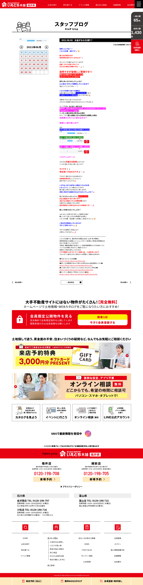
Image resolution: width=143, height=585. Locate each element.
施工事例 (50, 565)
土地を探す (51, 5)
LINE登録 (87, 561)
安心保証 (53, 552)
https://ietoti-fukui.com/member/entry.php (75, 265)
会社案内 (130, 5)
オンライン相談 (86, 556)
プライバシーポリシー (72, 486)
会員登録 (117, 538)
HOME (25, 538)
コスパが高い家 (56, 545)
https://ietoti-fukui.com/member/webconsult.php (78, 274)
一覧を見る (70, 282)
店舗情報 (116, 5)
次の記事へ (124, 282)
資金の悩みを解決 (57, 549)
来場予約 (47, 479)
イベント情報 (83, 5)
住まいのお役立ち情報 (87, 538)
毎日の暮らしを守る (57, 559)
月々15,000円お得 (57, 556)
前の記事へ (19, 282)
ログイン (117, 544)
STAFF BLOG (87, 550)
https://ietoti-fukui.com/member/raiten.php (76, 270)
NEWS (86, 544)
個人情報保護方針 (118, 550)
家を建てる (67, 5)
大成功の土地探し (56, 542)
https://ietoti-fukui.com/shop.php (72, 261)
